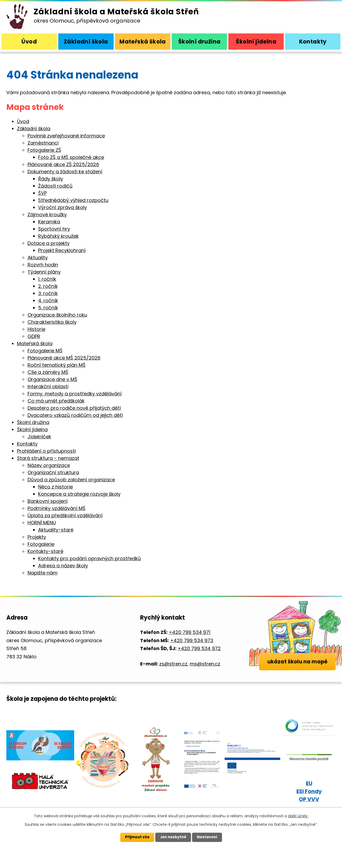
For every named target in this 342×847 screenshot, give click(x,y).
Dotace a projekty (49, 243)
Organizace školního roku (57, 315)
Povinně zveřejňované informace (66, 135)
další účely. (298, 816)
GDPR (34, 336)
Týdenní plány (44, 272)
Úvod (29, 41)
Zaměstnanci (43, 143)
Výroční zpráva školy (62, 207)
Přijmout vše (136, 837)
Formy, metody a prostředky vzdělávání (75, 393)
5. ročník (48, 307)
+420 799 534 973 (191, 640)
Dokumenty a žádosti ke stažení (65, 171)
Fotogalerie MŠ (45, 350)
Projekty (37, 537)
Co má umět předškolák (56, 400)
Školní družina (199, 41)
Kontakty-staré (45, 551)
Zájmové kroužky (47, 214)
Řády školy (50, 178)
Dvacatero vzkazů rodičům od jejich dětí (75, 415)
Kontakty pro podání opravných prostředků (89, 558)
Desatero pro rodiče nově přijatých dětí (74, 408)
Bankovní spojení (48, 501)
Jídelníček (39, 436)
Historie (36, 329)
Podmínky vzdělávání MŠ (57, 508)
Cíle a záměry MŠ (48, 372)
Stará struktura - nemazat (48, 458)
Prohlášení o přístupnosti (46, 451)
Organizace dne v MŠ (52, 379)
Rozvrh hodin (43, 264)
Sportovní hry (54, 229)
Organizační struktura (53, 472)
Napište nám (42, 572)
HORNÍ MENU (42, 522)
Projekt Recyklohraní (62, 250)
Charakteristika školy (52, 322)
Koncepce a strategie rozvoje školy (79, 494)
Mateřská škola (142, 41)
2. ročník (48, 286)
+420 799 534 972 (198, 648)
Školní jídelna (256, 41)
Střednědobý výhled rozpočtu (73, 200)
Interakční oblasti (48, 386)
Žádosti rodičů (55, 186)
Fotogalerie (41, 544)
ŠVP (42, 193)
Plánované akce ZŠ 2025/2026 (63, 164)
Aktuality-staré (55, 529)
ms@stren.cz (204, 663)
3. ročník (48, 293)
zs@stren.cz (173, 663)
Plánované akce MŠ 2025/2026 (64, 358)
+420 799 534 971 (189, 632)
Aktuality (38, 257)
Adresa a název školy (63, 565)
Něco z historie (55, 486)
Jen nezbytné (173, 837)
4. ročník (48, 300)
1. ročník (47, 279)
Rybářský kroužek (58, 236)
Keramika (49, 221)
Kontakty (313, 41)
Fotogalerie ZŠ (44, 150)
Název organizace (49, 465)
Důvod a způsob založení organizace (71, 479)
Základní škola (86, 41)
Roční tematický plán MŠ (57, 365)
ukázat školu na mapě (297, 668)
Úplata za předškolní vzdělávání (65, 515)
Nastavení (208, 837)
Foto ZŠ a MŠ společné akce (71, 157)
